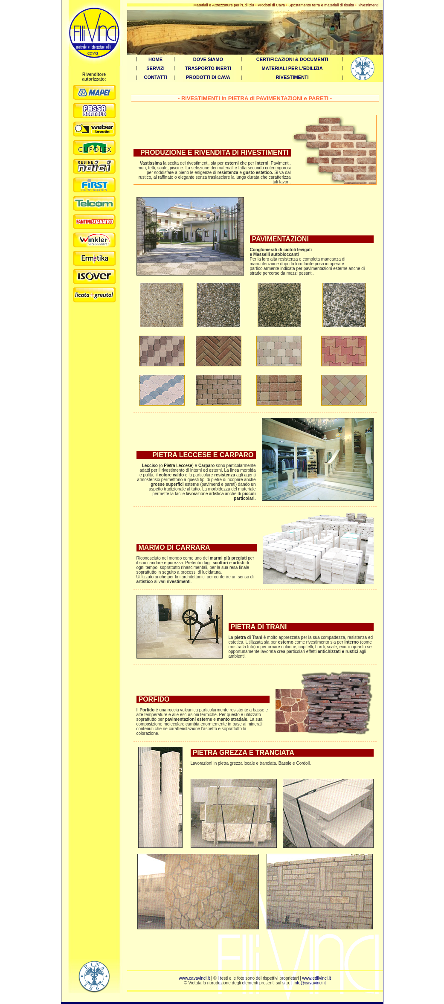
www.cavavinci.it (194, 978)
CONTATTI (155, 77)
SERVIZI (155, 68)
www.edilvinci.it (316, 978)
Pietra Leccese (178, 465)
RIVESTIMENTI (292, 77)
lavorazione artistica (204, 493)
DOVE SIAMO (208, 59)
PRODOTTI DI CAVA (208, 77)
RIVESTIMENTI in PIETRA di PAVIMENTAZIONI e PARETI (254, 98)
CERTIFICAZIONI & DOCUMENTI (292, 59)
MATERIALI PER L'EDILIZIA (292, 68)
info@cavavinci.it (309, 983)
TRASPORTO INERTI (208, 68)
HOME (155, 59)
